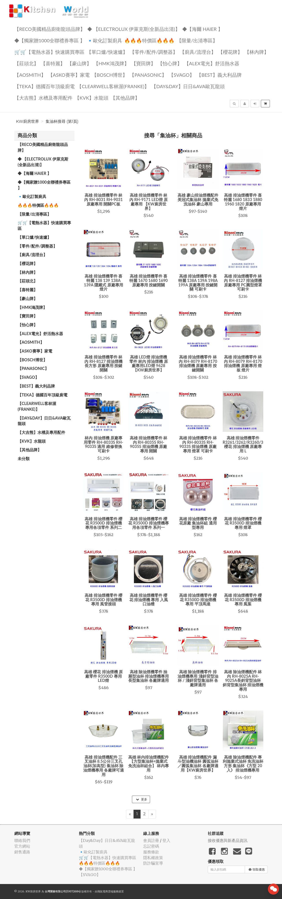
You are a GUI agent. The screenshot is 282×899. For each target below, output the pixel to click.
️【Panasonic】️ (148, 74)
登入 (166, 840)
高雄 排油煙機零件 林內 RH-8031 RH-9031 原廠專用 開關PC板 (103, 199)
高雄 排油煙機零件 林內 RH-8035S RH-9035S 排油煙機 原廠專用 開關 (148, 444)
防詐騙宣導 (153, 863)
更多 (141, 799)
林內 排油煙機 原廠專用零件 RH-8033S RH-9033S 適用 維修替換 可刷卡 (103, 444)
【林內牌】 (257, 51)
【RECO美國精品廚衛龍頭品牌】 (49, 28)
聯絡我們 (22, 840)
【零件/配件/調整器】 (154, 51)
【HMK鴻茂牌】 (111, 63)
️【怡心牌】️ (170, 63)
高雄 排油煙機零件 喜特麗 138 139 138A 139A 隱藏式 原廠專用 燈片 (103, 282)
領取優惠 (257, 869)
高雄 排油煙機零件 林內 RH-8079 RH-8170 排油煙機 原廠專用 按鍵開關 (198, 363)
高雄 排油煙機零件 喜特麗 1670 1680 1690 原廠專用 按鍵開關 (148, 280)
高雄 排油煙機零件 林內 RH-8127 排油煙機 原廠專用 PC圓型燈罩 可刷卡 (243, 282)
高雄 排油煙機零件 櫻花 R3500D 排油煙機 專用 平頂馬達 (198, 599)
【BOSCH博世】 (110, 74)
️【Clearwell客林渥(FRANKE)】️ (113, 86)
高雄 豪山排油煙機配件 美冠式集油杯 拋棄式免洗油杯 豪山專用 (198, 199)
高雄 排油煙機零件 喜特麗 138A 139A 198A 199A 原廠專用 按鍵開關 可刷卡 (198, 282)
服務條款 (151, 851)
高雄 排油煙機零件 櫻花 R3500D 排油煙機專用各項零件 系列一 (148, 523)
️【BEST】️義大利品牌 (219, 74)
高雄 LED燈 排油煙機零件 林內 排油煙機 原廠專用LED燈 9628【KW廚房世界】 (148, 363)
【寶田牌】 (143, 63)
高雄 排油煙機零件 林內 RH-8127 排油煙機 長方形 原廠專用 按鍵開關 (103, 363)
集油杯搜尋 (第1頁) (62, 121)
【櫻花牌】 (230, 51)
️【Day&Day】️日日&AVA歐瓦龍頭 (188, 86)
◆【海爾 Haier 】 (202, 28)
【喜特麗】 (53, 63)
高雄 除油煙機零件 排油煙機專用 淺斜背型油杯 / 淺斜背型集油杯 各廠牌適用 (198, 678)
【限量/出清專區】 (197, 40)
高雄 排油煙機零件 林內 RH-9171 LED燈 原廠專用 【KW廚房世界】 (148, 202)
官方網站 (22, 846)
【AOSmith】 (30, 74)
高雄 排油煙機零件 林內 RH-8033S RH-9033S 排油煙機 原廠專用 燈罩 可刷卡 (198, 444)
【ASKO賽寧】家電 (69, 74)
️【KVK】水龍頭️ (91, 97)
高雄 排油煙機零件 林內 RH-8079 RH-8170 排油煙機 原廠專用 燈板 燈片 (243, 363)
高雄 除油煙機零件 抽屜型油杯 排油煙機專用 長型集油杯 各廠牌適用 (148, 676)
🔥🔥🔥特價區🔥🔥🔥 (149, 40)
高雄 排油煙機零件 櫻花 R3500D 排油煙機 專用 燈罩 (243, 523)
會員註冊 (151, 840)
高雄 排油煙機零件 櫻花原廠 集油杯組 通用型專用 (198, 523)
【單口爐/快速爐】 (107, 51)
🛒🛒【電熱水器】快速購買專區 (49, 51)
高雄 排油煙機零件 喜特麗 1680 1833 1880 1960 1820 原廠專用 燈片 (243, 202)
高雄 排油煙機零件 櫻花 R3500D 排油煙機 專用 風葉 (243, 599)
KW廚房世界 (27, 121)
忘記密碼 (151, 846)
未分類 (24, 458)
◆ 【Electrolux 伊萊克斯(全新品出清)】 (133, 28)
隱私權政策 (153, 857)
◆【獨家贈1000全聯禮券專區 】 (49, 40)
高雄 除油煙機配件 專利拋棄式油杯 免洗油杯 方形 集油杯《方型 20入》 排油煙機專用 (243, 763)
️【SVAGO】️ (181, 74)
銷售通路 (22, 851)
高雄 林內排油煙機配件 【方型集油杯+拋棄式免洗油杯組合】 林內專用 (148, 763)
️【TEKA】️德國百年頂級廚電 (44, 86)
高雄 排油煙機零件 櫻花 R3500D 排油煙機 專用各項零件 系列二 (103, 523)
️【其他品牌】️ (125, 97)
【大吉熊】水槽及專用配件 (43, 97)
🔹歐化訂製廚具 (104, 40)
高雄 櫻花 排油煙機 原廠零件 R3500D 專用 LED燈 (103, 676)
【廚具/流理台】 (198, 51)
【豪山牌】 (79, 63)
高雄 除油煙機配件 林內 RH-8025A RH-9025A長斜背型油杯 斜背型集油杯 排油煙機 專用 (243, 680)
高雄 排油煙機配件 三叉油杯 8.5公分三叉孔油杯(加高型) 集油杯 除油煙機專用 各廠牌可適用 (103, 766)
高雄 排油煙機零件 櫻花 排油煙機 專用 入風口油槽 (148, 599)
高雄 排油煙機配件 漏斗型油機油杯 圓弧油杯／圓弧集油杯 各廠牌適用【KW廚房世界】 (198, 763)
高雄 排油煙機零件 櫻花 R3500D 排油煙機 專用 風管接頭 (103, 599)
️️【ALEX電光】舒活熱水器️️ (211, 63)
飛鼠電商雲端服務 (108, 891)
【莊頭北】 (26, 63)
